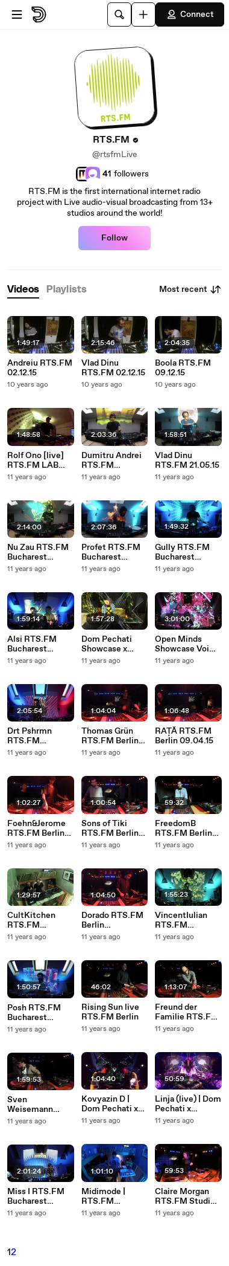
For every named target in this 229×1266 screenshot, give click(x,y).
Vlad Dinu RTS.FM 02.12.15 (113, 368)
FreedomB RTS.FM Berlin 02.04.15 (183, 828)
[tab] (23, 289)
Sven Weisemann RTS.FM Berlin (35, 1104)
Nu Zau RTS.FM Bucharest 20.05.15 (38, 552)
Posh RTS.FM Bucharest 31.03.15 (34, 1012)
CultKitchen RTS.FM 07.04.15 (31, 920)
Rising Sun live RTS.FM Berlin (110, 1012)
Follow (114, 238)
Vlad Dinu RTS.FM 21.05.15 (187, 460)
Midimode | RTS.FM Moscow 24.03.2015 (103, 1196)
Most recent (190, 289)
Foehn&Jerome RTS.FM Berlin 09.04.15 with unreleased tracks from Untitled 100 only (36, 828)
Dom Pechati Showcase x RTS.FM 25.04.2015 (106, 644)
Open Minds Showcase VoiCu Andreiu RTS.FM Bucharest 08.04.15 (187, 644)
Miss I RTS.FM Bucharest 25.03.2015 (35, 1196)
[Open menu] (17, 14)
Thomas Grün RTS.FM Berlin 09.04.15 (110, 736)
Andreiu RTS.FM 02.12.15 (39, 368)
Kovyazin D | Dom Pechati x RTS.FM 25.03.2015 (109, 1104)
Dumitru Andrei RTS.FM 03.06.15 (111, 460)
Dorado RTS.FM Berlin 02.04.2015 (112, 920)
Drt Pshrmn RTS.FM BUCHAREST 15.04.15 (33, 736)
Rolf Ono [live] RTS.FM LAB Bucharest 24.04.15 (35, 460)
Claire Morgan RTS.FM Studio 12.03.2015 (185, 1196)
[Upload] (143, 14)
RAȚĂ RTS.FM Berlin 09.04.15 (184, 736)
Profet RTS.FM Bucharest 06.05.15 (110, 552)
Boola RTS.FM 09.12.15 (183, 368)
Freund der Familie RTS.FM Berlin (187, 1012)
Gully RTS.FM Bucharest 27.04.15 (182, 552)
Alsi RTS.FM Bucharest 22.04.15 (32, 644)
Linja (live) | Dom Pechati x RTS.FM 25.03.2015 (188, 1104)
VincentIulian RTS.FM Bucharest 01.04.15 (181, 920)
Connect (190, 14)
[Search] (119, 14)
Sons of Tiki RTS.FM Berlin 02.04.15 (110, 828)
